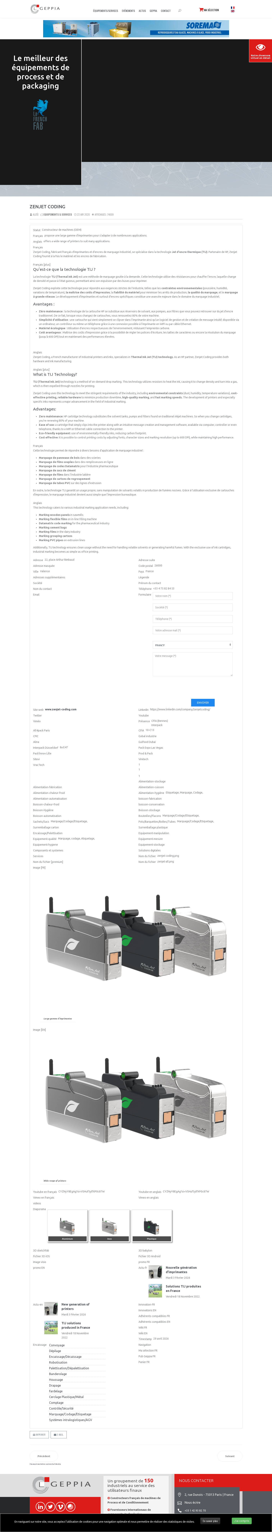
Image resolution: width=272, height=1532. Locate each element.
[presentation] (182, 687)
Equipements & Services (58, 214)
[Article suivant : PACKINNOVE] (229, 1456)
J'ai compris (241, 1520)
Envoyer (203, 702)
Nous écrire (192, 1502)
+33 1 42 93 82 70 (195, 1510)
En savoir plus (210, 1521)
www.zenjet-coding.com (60, 709)
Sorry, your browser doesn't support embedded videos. (177, 92)
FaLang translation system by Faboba (45, 1464)
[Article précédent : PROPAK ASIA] (44, 1456)
